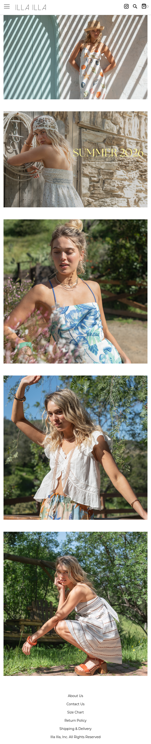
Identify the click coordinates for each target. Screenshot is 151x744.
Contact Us (76, 704)
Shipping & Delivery (76, 729)
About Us (75, 696)
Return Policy (75, 720)
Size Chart (75, 712)
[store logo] (75, 7)
